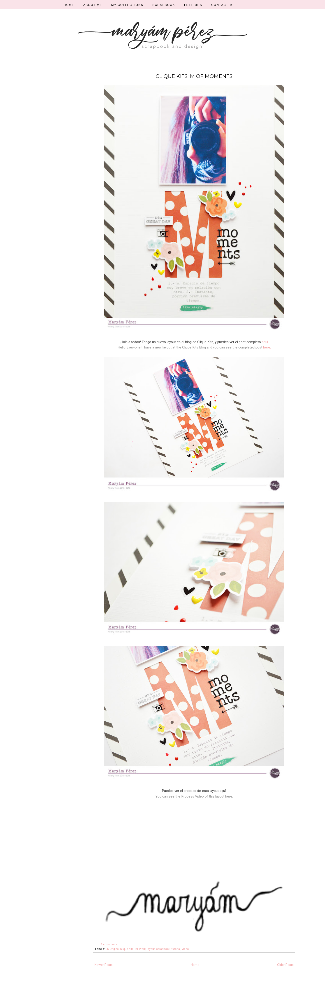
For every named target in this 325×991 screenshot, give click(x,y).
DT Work (140, 949)
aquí (265, 342)
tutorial (176, 949)
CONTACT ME (223, 5)
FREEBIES (193, 5)
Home (195, 965)
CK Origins (112, 949)
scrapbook (163, 949)
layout (151, 949)
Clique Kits (127, 949)
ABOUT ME (92, 5)
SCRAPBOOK (163, 5)
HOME (69, 5)
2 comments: (109, 944)
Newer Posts (104, 965)
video (185, 949)
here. (267, 347)
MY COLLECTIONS (127, 5)
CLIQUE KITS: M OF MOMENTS (194, 76)
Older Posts (285, 965)
